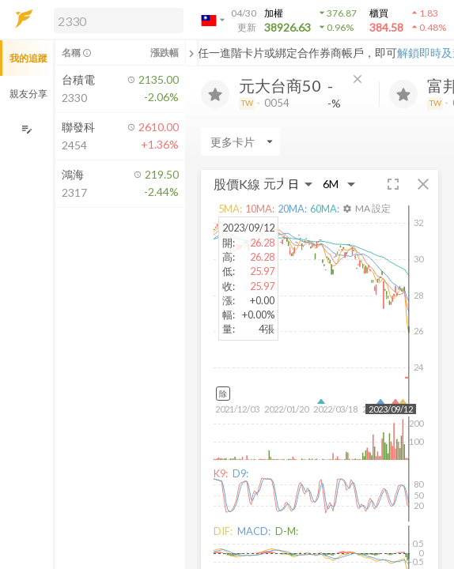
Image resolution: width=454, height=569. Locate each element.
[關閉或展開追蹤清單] (191, 53)
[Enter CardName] (240, 141)
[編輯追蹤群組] (26, 129)
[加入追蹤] (215, 94)
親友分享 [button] (28, 94)
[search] (118, 20)
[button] (115, 20)
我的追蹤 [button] (28, 58)
